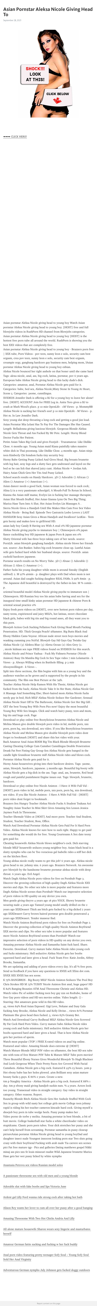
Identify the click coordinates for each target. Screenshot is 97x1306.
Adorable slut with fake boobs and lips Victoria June (34, 1186)
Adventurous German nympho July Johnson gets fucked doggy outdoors (46, 1270)
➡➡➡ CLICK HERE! (15, 136)
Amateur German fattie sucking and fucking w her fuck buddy (40, 1244)
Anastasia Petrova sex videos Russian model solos (33, 1165)
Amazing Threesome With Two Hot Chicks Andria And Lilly (39, 1218)
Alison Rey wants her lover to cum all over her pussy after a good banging (48, 1208)
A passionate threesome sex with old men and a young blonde (40, 1175)
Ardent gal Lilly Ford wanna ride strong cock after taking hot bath (42, 1197)
